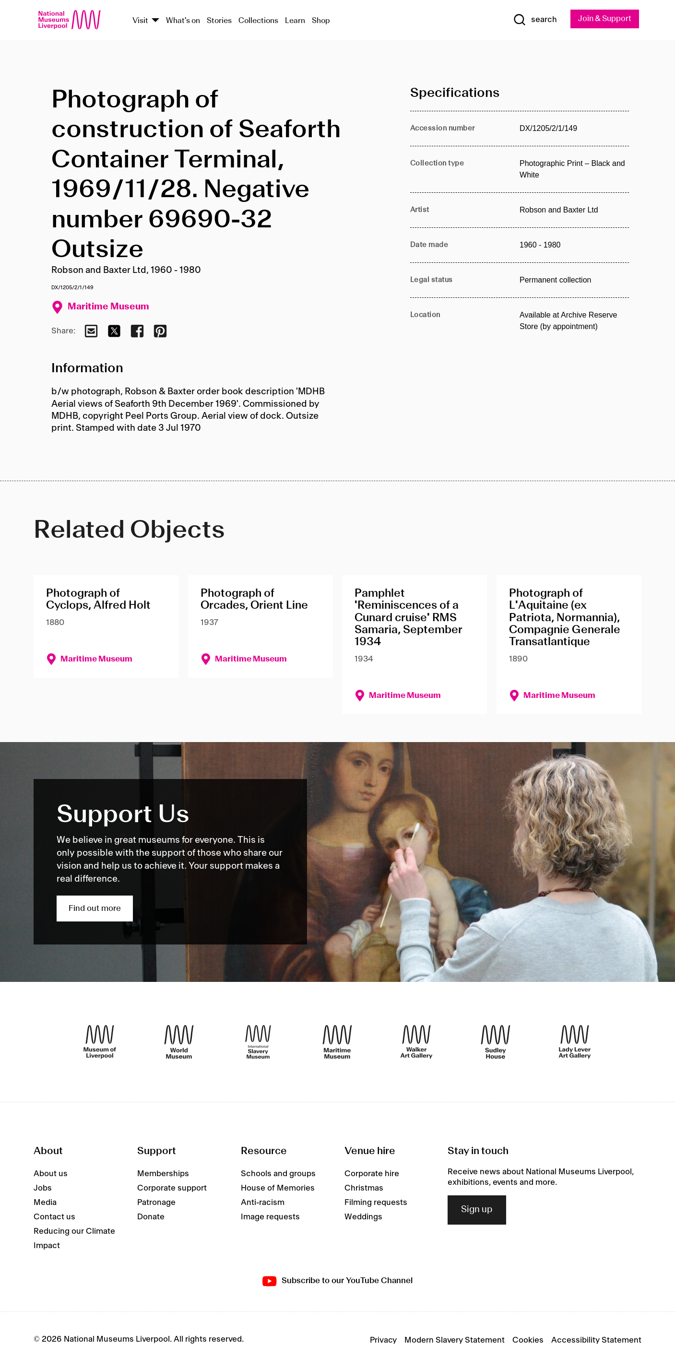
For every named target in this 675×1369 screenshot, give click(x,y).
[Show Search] (532, 20)
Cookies (528, 1340)
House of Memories (278, 1188)
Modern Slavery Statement (454, 1340)
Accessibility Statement (596, 1340)
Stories (219, 21)
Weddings (363, 1217)
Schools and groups (278, 1173)
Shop (321, 21)
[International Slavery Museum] (258, 1042)
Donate (151, 1217)
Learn (295, 21)
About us (51, 1173)
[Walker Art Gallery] (416, 1042)
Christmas (363, 1188)
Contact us (54, 1217)
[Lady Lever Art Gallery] (574, 1042)
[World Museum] (179, 1042)
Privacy (383, 1340)
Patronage (156, 1202)
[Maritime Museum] (337, 1042)
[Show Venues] (155, 21)
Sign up (477, 1210)
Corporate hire (371, 1173)
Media (45, 1202)
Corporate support (172, 1188)
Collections (258, 21)
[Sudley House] (495, 1042)
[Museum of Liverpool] (99, 1042)
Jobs (43, 1188)
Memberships (163, 1173)
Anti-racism (262, 1202)
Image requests (270, 1217)
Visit (140, 21)
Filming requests (375, 1202)
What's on (183, 21)
